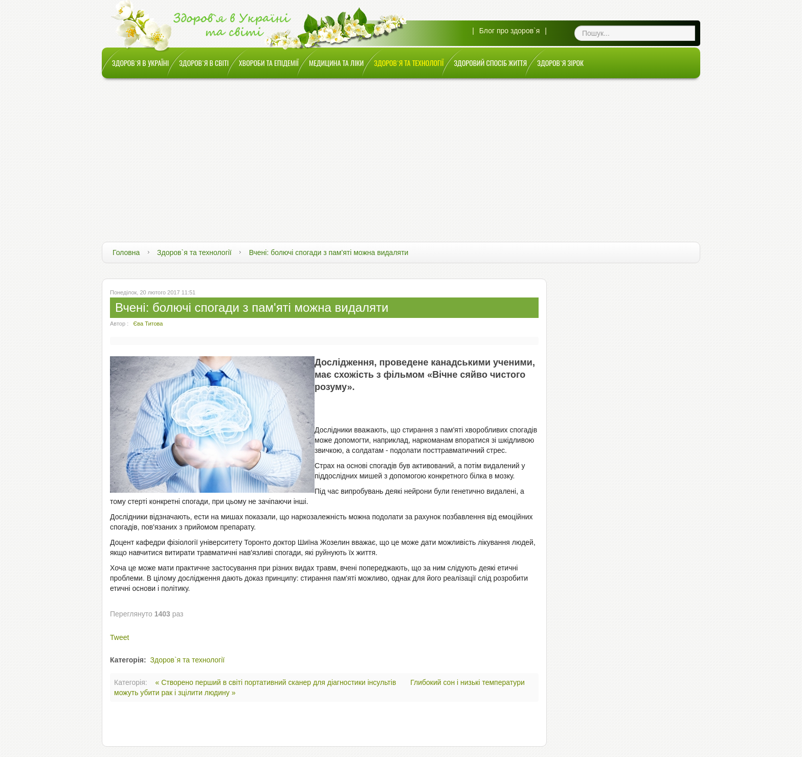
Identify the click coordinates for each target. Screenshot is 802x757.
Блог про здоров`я (509, 31)
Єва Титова (148, 323)
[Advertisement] (401, 154)
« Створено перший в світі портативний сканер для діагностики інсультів (276, 682)
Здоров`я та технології (194, 252)
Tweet (119, 637)
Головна (126, 252)
